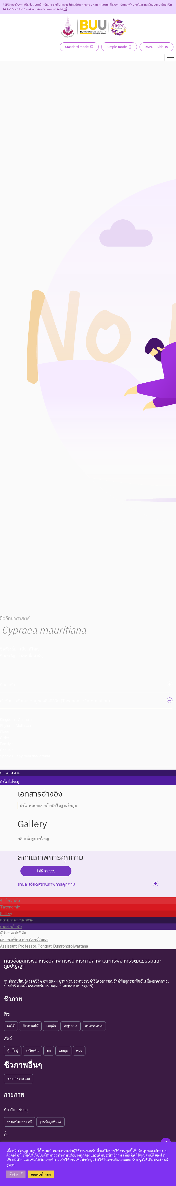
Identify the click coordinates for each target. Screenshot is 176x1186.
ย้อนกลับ (10, 900)
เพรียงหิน (32, 1050)
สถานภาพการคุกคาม (16, 920)
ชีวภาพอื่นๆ (23, 1065)
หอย (79, 1050)
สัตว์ (8, 1038)
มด (49, 1050)
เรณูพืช (51, 1026)
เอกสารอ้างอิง (11, 926)
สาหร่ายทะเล (94, 1026)
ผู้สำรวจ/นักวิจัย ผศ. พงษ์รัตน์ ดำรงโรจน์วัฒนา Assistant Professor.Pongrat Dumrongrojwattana (44, 939)
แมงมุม (63, 1050)
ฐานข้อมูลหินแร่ (50, 1122)
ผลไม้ (11, 1026)
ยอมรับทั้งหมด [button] (41, 1174)
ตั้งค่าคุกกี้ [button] (15, 1174)
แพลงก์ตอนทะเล (18, 1078)
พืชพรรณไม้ (30, 1026)
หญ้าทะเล (70, 1026)
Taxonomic (10, 907)
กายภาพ (14, 1095)
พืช (7, 1014)
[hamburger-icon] (170, 57)
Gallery (6, 913)
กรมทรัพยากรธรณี (19, 1122)
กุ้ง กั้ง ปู (12, 1050)
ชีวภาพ (13, 999)
